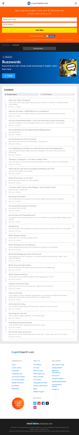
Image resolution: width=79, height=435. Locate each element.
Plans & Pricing (38, 377)
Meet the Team (38, 371)
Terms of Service (60, 431)
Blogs (35, 388)
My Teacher (15, 385)
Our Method (37, 365)
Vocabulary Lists (17, 374)
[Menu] (3, 3)
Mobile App (15, 388)
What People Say (38, 374)
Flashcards (15, 371)
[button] (75, 3)
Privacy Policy (34, 39)
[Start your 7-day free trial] (18, 403)
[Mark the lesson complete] (73, 100)
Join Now (39, 30)
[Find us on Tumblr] (47, 403)
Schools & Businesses (40, 385)
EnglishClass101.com (62, 427)
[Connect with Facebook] (50, 36)
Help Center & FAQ (58, 365)
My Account (55, 375)
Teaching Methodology (59, 381)
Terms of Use (27, 39)
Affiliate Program (38, 391)
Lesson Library (6, 45)
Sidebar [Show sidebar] (39, 48)
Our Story (36, 368)
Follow (9, 76)
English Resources (18, 382)
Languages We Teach (40, 382)
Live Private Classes (18, 377)
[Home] (38, 5)
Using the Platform (58, 378)
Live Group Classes (18, 379)
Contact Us (55, 389)
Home (14, 365)
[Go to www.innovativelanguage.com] (39, 423)
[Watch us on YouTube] (39, 403)
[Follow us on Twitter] (35, 403)
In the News (37, 379)
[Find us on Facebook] (43, 403)
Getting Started (57, 368)
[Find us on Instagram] (35, 407)
